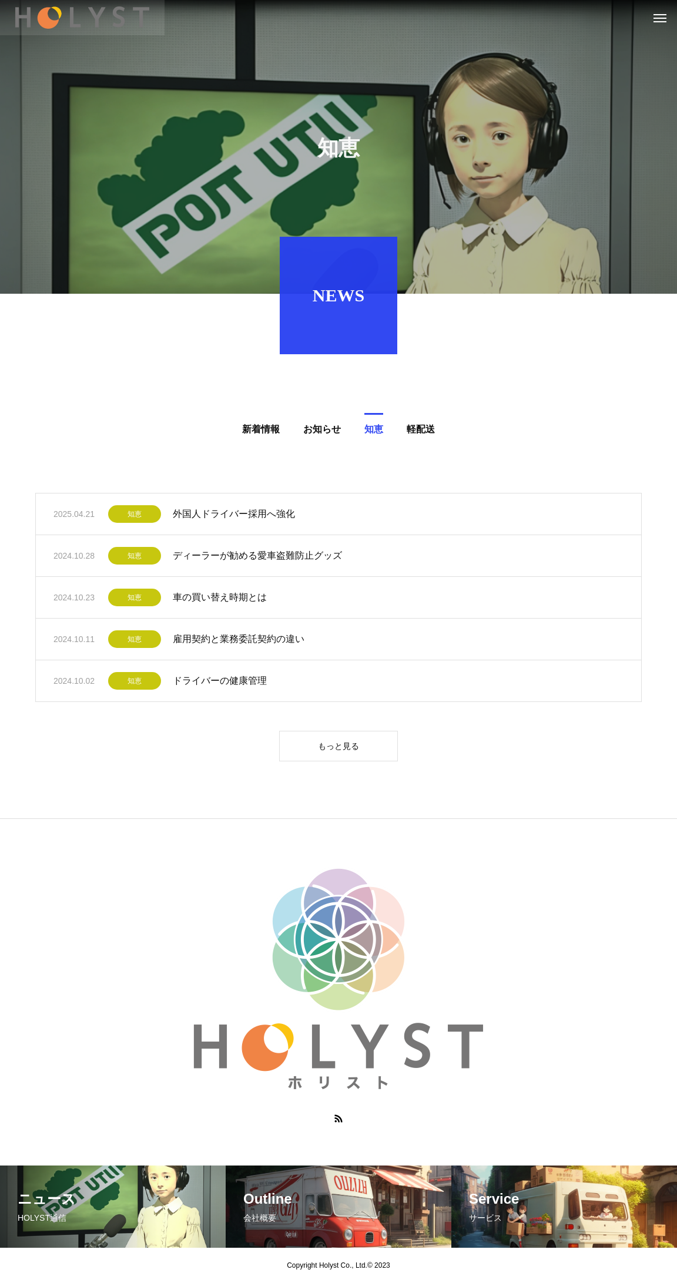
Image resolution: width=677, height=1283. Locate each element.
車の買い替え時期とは (220, 599)
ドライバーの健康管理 (220, 683)
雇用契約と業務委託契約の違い (238, 641)
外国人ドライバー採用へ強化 (234, 516)
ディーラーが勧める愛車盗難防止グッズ (257, 558)
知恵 (135, 516)
